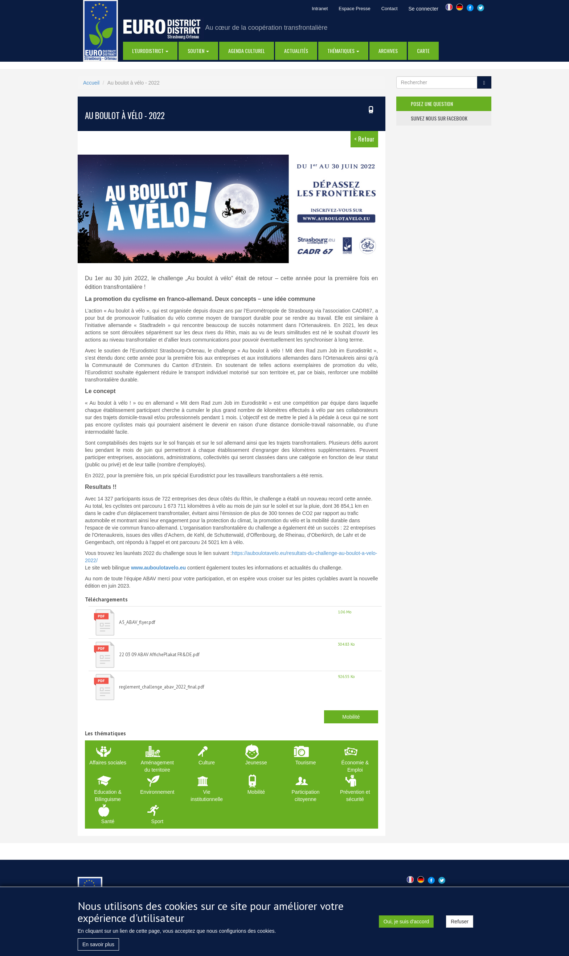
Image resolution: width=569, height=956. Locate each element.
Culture (206, 762)
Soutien (198, 50)
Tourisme (305, 762)
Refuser (459, 924)
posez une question (432, 103)
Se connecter (424, 9)
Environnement (157, 792)
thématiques (343, 50)
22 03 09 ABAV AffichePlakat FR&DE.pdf (159, 654)
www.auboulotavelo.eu (158, 568)
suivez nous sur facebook (439, 118)
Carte (423, 50)
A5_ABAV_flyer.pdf (137, 622)
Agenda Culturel (246, 50)
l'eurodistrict (150, 50)
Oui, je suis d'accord (406, 924)
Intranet (320, 8)
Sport (157, 821)
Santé (108, 821)
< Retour (364, 138)
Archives (388, 50)
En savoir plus (98, 947)
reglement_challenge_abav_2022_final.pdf (161, 687)
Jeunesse (256, 762)
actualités (296, 50)
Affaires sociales (107, 762)
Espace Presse (354, 8)
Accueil (91, 83)
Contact (389, 8)
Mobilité (351, 717)
